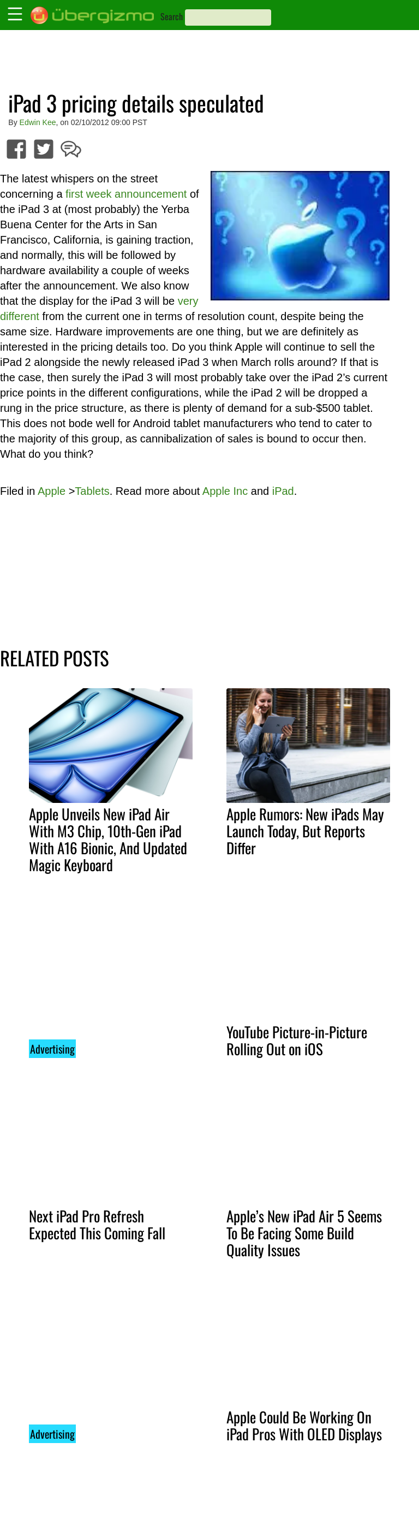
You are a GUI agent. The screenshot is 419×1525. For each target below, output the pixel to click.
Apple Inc (225, 491)
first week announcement (126, 194)
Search (171, 16)
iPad (283, 491)
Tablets (92, 491)
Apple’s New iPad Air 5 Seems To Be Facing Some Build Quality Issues (304, 1233)
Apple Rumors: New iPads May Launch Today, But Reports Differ (305, 831)
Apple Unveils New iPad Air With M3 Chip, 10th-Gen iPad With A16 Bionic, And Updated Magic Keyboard (108, 839)
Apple (51, 491)
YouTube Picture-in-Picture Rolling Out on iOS (296, 1040)
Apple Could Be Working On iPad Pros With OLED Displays (304, 1425)
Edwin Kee (38, 122)
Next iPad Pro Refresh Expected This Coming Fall (97, 1224)
